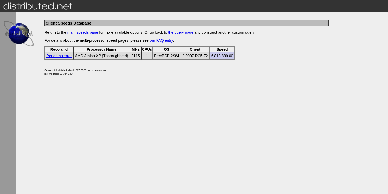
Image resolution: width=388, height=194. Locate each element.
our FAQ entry (161, 40)
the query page (180, 32)
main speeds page (82, 32)
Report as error (59, 56)
